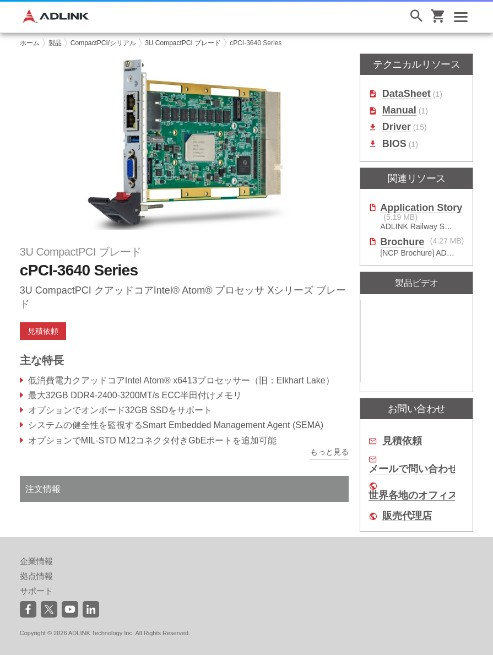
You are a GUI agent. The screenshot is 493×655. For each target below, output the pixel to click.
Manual (399, 110)
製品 (55, 43)
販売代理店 (407, 516)
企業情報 (36, 561)
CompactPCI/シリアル (103, 43)
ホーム (30, 43)
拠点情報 (36, 576)
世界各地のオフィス (413, 495)
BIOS (394, 144)
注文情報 (43, 489)
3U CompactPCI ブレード (183, 43)
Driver (396, 127)
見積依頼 (43, 331)
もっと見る (329, 451)
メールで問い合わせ (413, 469)
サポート (36, 591)
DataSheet (406, 94)
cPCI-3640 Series (255, 43)
